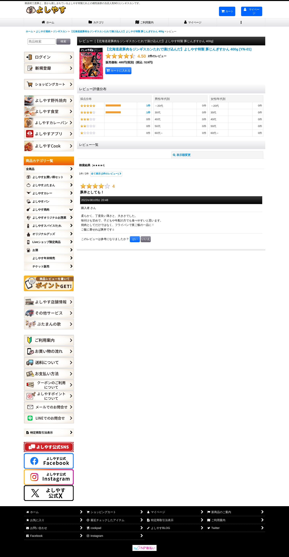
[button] (241, 22)
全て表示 (106, 174)
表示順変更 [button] (182, 154)
